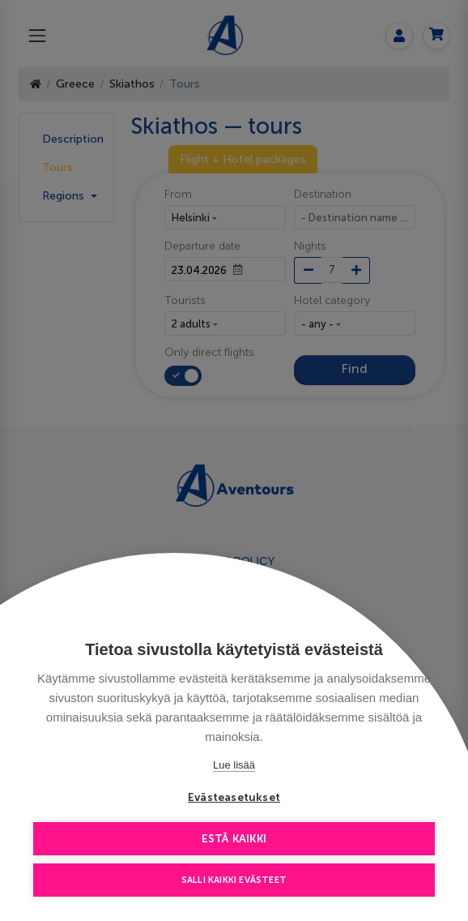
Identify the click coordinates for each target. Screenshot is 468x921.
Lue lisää (234, 765)
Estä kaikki (234, 839)
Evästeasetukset (234, 797)
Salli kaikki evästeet (234, 880)
